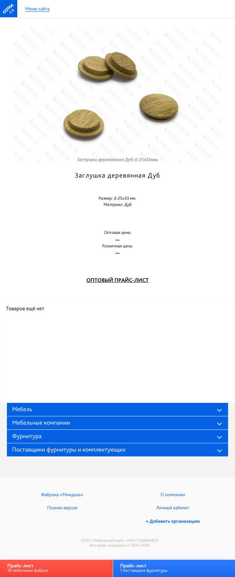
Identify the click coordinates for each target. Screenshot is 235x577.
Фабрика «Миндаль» (62, 495)
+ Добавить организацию (173, 521)
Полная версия (62, 508)
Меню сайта (37, 9)
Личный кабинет (172, 508)
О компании (172, 495)
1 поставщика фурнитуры (143, 567)
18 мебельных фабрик (27, 567)
